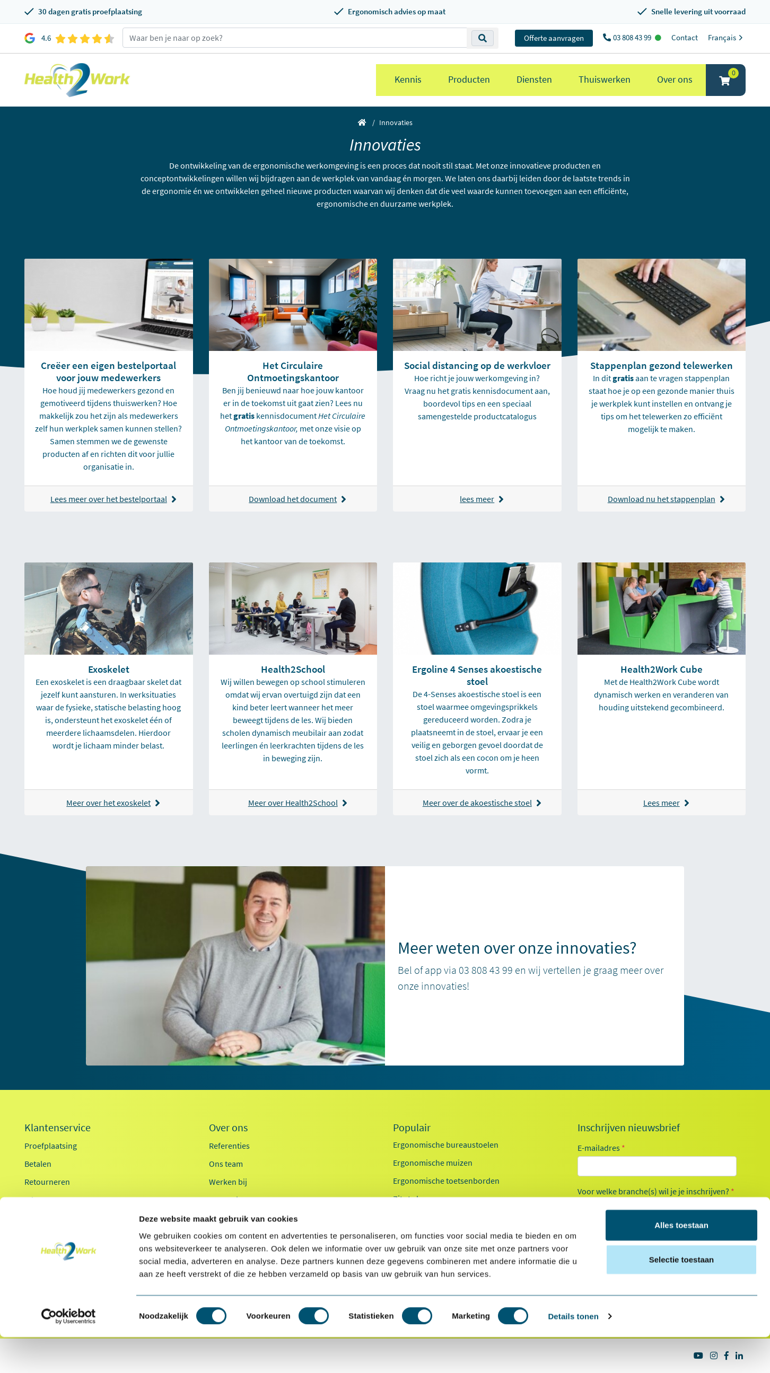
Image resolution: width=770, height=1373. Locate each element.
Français (727, 37)
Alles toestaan (681, 1260)
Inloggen (40, 1199)
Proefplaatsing (50, 1145)
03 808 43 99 (633, 37)
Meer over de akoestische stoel (482, 802)
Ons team (226, 1163)
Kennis (408, 79)
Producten (469, 79)
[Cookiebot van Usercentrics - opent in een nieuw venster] (68, 1352)
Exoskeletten (416, 1216)
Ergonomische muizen (432, 1162)
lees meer (482, 499)
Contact (684, 37)
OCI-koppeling (50, 1217)
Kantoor (604, 1208)
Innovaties (227, 1199)
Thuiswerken (605, 79)
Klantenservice (57, 1127)
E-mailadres (601, 1147)
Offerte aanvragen (554, 38)
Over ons (675, 79)
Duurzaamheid (235, 1217)
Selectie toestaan (681, 1295)
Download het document (297, 499)
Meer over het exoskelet (113, 802)
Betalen (37, 1163)
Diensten (534, 79)
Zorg (598, 1227)
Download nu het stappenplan (666, 499)
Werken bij (228, 1181)
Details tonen (573, 1352)
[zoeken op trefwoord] (294, 38)
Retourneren (47, 1181)
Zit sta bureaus (419, 1198)
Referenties (229, 1145)
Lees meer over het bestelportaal (113, 499)
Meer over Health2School (297, 802)
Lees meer (666, 802)
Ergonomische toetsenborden (446, 1180)
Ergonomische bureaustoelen (445, 1144)
